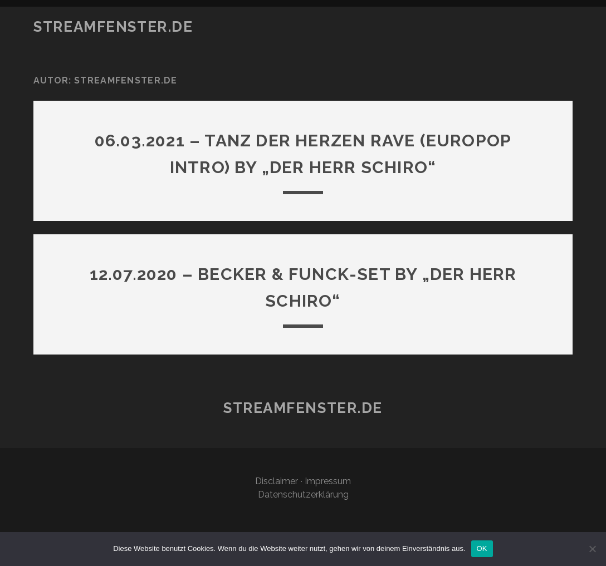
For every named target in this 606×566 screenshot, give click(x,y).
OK (482, 548)
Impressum (328, 481)
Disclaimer (276, 481)
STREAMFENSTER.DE (113, 26)
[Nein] (592, 548)
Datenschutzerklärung (303, 494)
